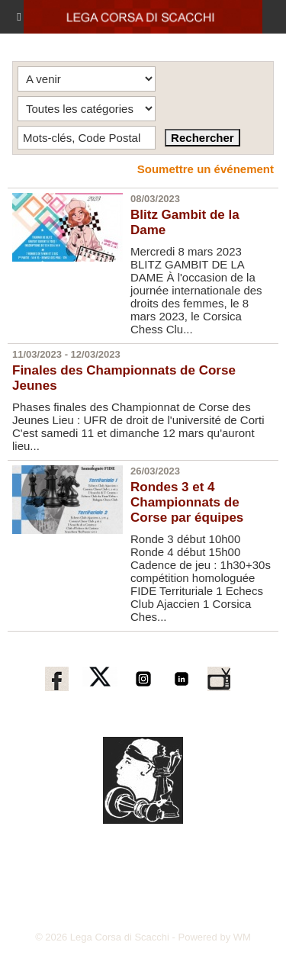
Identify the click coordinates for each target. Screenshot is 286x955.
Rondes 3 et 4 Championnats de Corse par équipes (186, 502)
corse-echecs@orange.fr (116, 912)
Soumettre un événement (205, 168)
